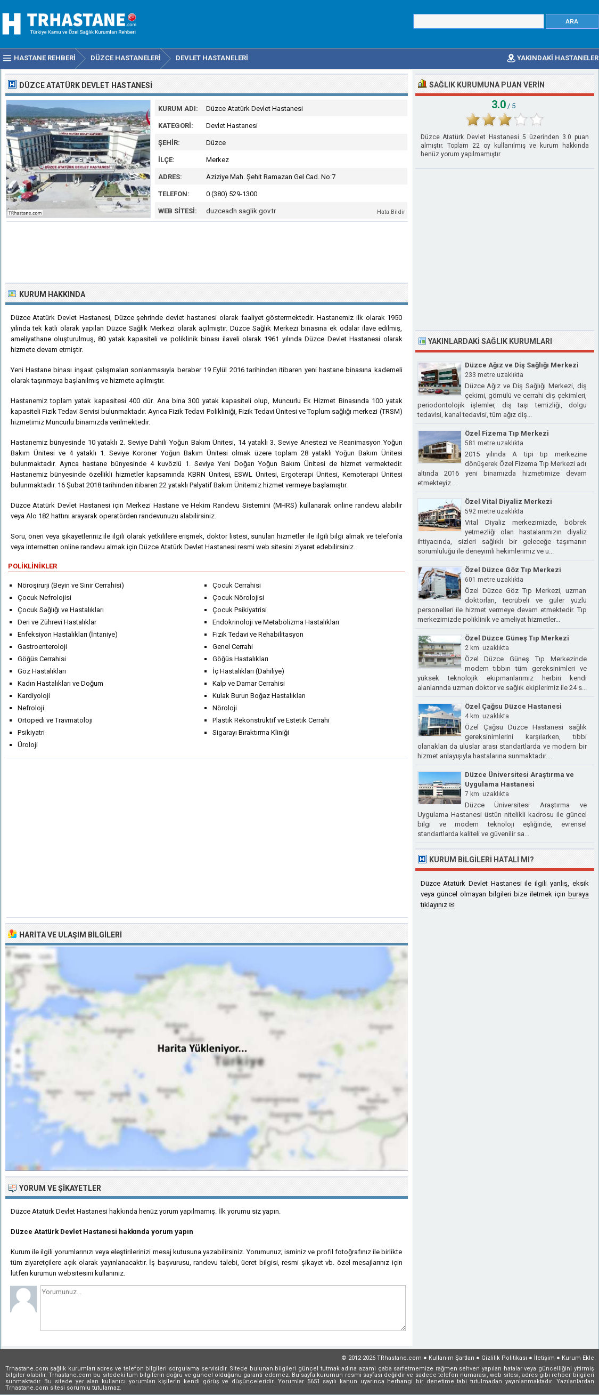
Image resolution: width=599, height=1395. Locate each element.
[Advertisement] (207, 251)
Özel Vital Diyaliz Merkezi (508, 502)
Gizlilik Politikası (504, 1357)
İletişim (544, 1357)
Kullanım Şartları (451, 1357)
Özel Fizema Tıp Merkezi (507, 433)
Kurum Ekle (578, 1357)
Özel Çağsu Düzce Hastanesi (513, 706)
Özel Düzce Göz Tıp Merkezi (513, 570)
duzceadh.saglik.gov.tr (241, 211)
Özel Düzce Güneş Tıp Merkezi (517, 638)
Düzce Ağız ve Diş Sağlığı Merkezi (522, 365)
